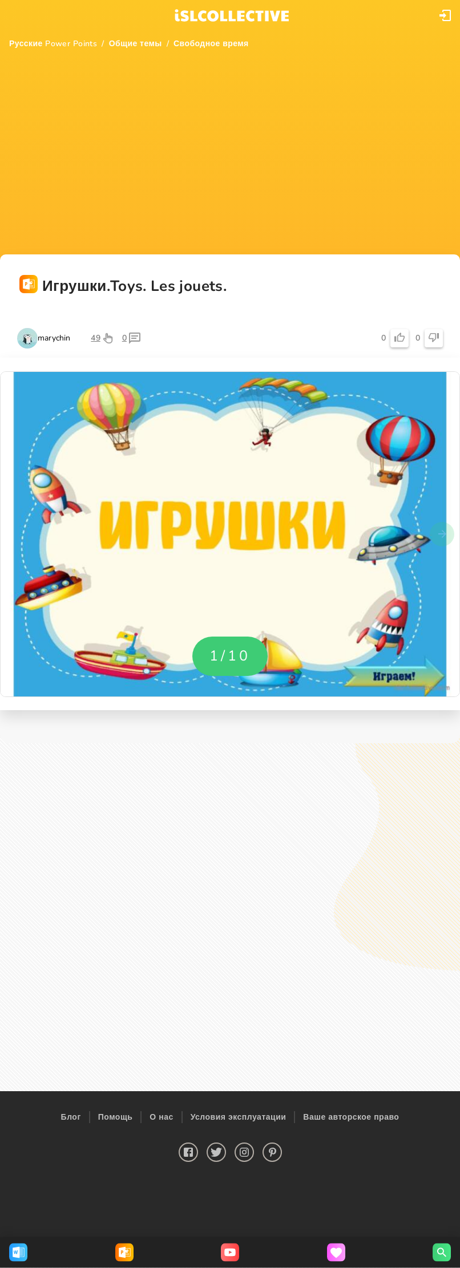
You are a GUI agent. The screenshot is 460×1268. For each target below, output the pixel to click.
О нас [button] (161, 1117)
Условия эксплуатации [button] (239, 1117)
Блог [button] (71, 1117)
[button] (445, 15)
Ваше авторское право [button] (351, 1117)
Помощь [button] (115, 1117)
